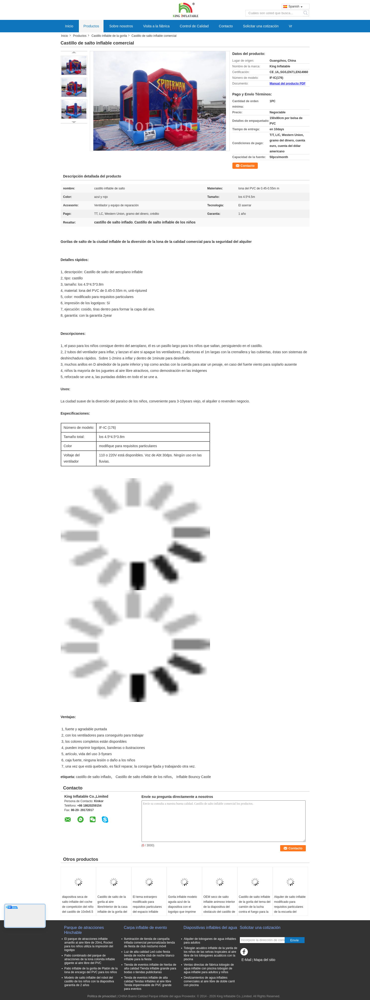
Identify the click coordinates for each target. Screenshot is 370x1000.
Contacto (226, 26)
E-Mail (247, 960)
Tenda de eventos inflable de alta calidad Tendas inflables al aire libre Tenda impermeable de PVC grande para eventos (148, 983)
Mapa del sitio (264, 960)
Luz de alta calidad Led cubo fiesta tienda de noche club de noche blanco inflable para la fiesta (149, 955)
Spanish (296, 6)
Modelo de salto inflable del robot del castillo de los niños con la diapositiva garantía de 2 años (89, 981)
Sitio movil (248, 966)
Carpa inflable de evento (145, 927)
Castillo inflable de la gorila (109, 36)
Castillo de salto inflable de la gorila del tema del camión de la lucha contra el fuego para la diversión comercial (254, 906)
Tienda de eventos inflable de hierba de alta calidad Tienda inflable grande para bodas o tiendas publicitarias (150, 968)
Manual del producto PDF (288, 83)
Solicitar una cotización (261, 26)
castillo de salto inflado (93, 777)
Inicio (69, 26)
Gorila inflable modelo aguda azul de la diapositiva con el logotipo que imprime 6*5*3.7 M (182, 906)
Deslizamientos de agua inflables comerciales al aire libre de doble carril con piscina (209, 981)
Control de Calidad (194, 26)
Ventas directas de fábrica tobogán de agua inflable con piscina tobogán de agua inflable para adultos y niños (209, 968)
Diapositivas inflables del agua (210, 927)
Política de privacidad (101, 996)
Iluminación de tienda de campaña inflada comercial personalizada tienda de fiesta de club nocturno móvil (149, 942)
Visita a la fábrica (156, 26)
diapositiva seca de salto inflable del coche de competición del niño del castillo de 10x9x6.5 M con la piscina (78, 906)
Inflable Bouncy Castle (193, 777)
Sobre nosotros (121, 26)
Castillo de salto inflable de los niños (143, 777)
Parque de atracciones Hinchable (84, 930)
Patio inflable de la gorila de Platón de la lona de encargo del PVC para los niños (91, 970)
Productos (91, 26)
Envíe (294, 940)
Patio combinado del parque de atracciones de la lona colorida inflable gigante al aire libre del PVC (89, 959)
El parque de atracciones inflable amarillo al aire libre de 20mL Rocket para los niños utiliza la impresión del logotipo (88, 944)
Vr (290, 26)
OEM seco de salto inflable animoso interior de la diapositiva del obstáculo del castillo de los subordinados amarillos (219, 909)
